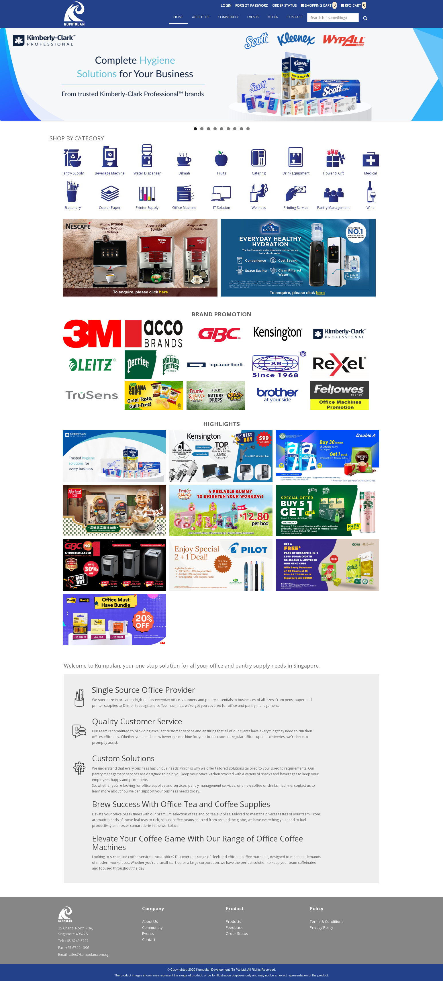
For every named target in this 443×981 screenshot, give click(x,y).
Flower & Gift (333, 173)
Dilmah (184, 173)
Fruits (221, 173)
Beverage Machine (110, 173)
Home (178, 17)
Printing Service (296, 207)
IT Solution (221, 207)
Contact (295, 17)
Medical (370, 173)
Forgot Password (251, 5)
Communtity (152, 927)
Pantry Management (333, 207)
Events (253, 17)
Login (226, 5)
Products (233, 921)
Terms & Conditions (327, 921)
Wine (370, 207)
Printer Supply (147, 207)
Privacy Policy (321, 927)
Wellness (259, 207)
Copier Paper (110, 207)
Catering (259, 173)
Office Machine (184, 207)
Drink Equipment (296, 173)
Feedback (234, 927)
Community (228, 17)
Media (273, 17)
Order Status (284, 5)
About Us (200, 17)
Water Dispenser (147, 173)
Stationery (72, 207)
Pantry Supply (73, 173)
